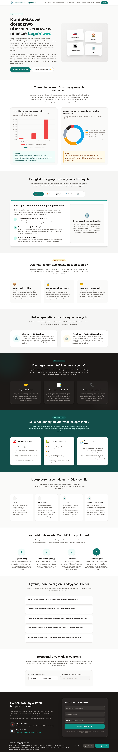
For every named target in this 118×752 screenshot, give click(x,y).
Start (45, 2)
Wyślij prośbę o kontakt (85, 726)
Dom (49, 194)
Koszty (49, 2)
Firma (80, 194)
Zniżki (66, 2)
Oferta (53, 2)
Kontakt (104, 2)
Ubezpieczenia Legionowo (23, 2)
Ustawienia (78, 746)
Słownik (78, 2)
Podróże (69, 194)
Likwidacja (83, 2)
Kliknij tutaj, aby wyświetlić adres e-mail (28, 732)
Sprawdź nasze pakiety (20, 69)
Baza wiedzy (90, 2)
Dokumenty (72, 2)
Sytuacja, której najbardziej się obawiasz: (71, 674)
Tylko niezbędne (89, 746)
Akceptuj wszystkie (102, 746)
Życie (58, 194)
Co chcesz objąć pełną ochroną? (37, 674)
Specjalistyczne (60, 2)
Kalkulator (97, 2)
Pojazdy (38, 194)
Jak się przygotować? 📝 (42, 69)
